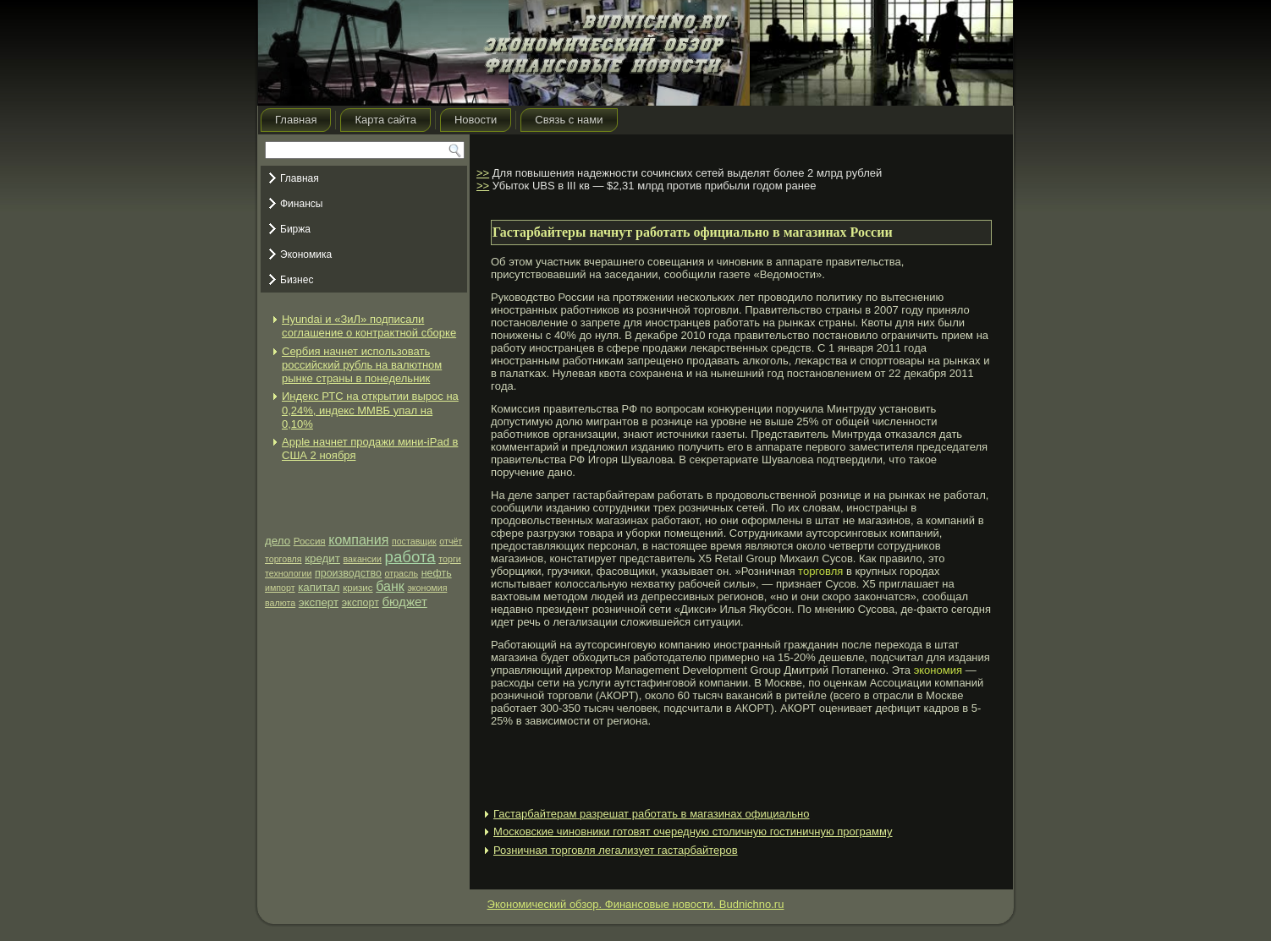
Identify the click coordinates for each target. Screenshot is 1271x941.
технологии (288, 573)
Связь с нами (568, 119)
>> (482, 173)
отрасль (402, 573)
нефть (436, 573)
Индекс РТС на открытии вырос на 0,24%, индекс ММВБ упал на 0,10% (370, 410)
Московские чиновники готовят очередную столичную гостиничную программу (693, 831)
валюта (280, 603)
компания (358, 540)
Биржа (295, 229)
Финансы (301, 204)
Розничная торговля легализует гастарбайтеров (615, 850)
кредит (322, 558)
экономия (427, 588)
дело (277, 540)
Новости (475, 119)
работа (410, 557)
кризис (357, 588)
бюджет (404, 601)
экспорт (360, 603)
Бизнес (296, 280)
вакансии (363, 559)
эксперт (318, 602)
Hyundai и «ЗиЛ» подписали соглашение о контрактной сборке (369, 326)
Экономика (306, 254)
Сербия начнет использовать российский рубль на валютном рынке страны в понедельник (362, 365)
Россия (310, 541)
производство (348, 573)
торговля (283, 559)
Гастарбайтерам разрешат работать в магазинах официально (651, 813)
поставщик (414, 541)
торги (449, 559)
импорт (280, 588)
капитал (318, 587)
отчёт (450, 541)
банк (390, 586)
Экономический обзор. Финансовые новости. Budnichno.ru (635, 904)
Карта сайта (385, 119)
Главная (295, 119)
